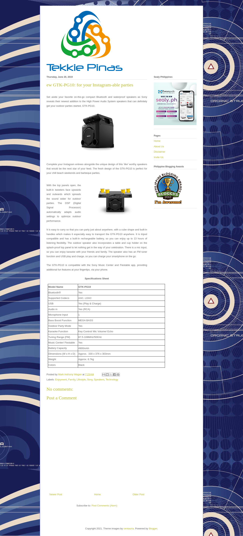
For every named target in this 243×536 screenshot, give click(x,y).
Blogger (153, 528)
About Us (159, 146)
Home (97, 494)
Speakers (99, 379)
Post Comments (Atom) (104, 505)
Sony (90, 379)
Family (71, 379)
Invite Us (158, 157)
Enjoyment (61, 379)
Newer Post (55, 494)
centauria (129, 528)
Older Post (138, 494)
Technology (112, 379)
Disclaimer (159, 151)
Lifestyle (81, 379)
